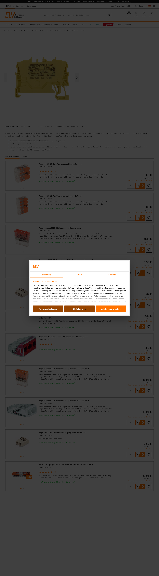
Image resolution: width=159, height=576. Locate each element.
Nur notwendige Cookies (48, 309)
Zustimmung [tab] (46, 275)
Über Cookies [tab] (112, 275)
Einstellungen (79, 309)
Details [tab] (79, 275)
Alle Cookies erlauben (111, 309)
